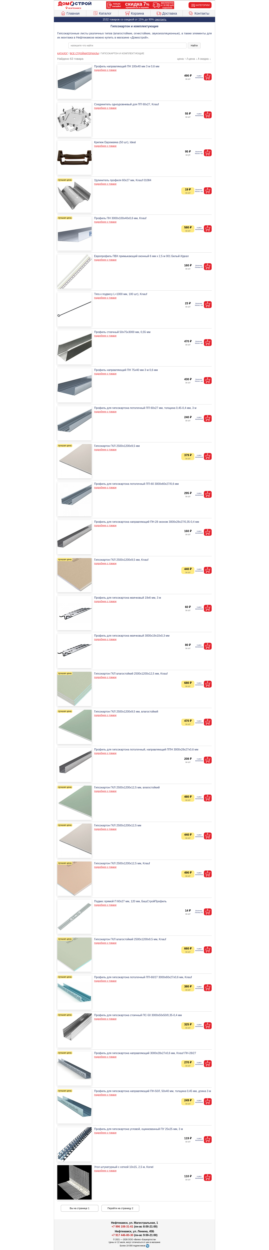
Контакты (199, 12)
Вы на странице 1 (80, 1208)
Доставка (166, 12)
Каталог (102, 12)
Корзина (134, 12)
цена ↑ (181, 58)
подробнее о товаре (105, 70)
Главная (70, 12)
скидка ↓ (205, 58)
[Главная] (74, 4)
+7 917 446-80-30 (122, 1235)
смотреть (160, 19)
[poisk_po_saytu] (127, 45)
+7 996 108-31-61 (122, 1226)
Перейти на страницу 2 (120, 1208)
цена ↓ (192, 58)
